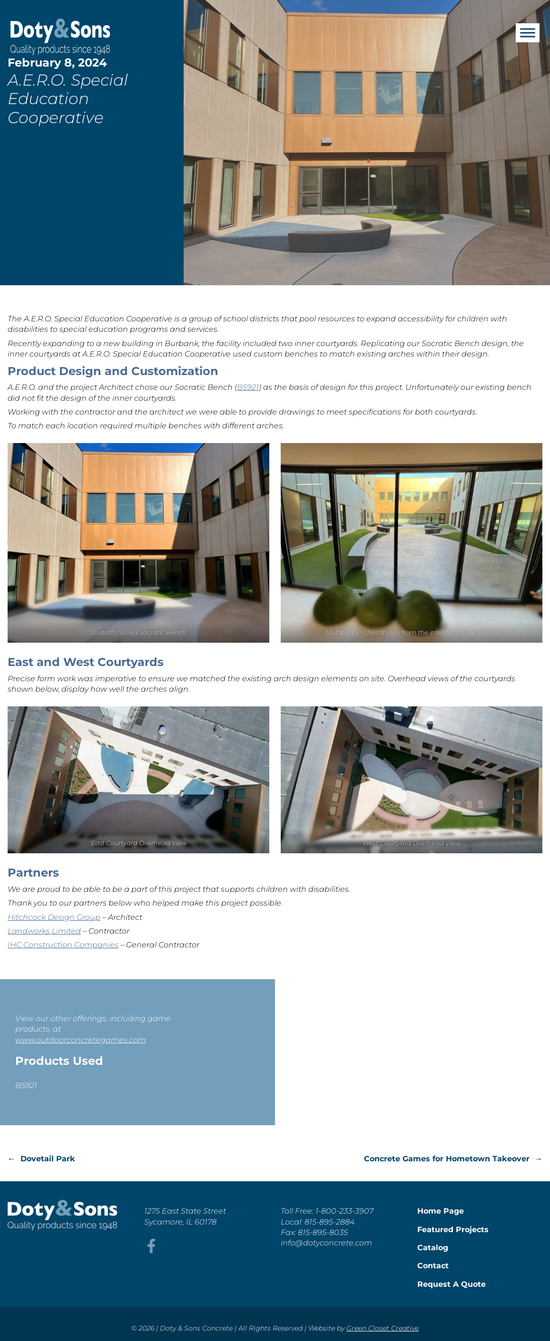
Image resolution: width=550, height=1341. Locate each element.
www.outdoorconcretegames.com (80, 1039)
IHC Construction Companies (63, 944)
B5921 (248, 387)
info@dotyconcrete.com (326, 1242)
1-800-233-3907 (344, 1211)
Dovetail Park (47, 1158)
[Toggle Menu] (527, 32)
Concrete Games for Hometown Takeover (447, 1158)
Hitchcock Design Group (54, 917)
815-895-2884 (329, 1221)
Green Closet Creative (382, 1328)
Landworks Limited (44, 931)
